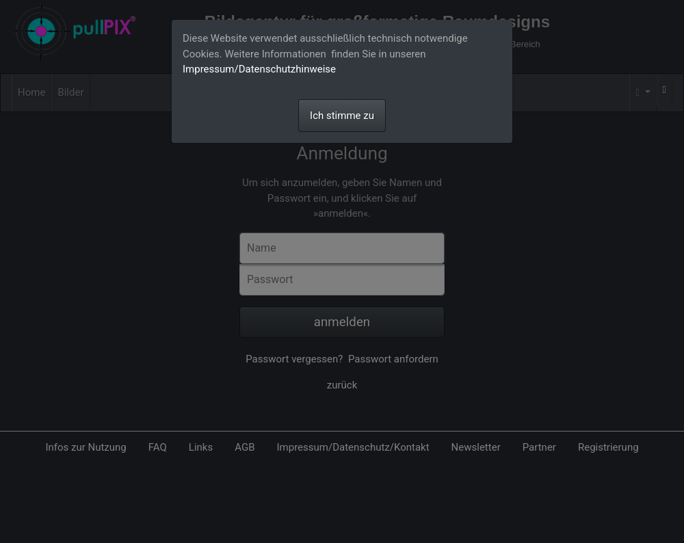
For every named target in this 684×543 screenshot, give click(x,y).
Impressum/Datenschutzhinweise (259, 69)
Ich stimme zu (342, 115)
